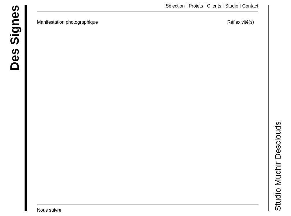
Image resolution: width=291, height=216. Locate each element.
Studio (231, 5)
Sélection (175, 5)
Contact (250, 5)
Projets (196, 5)
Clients (214, 5)
